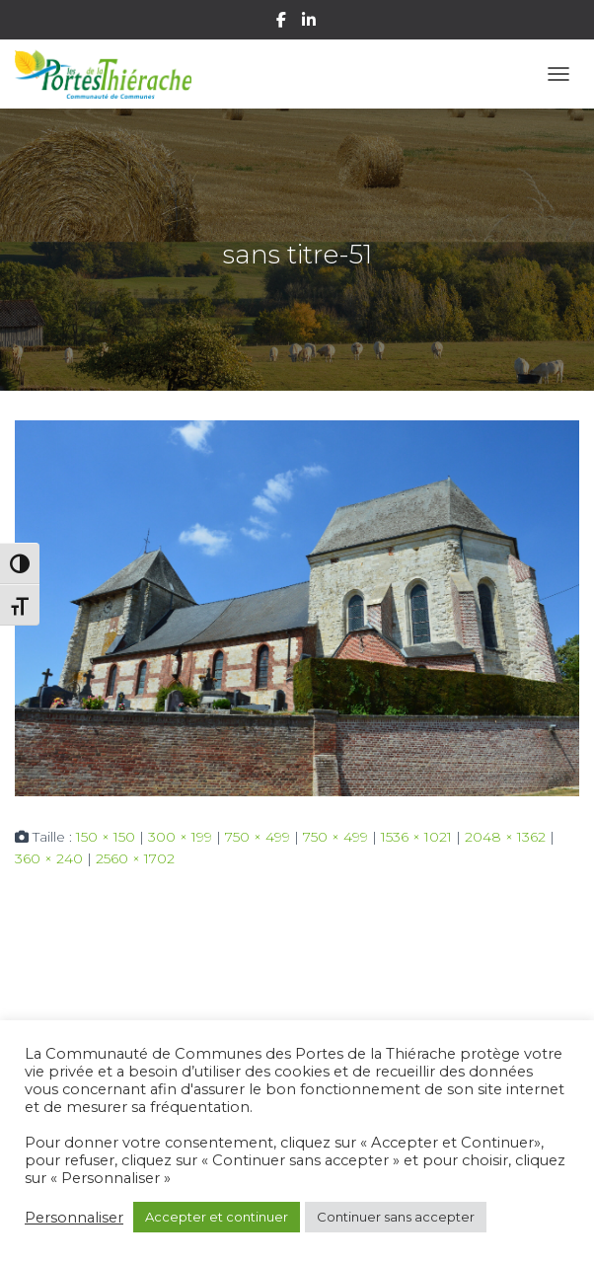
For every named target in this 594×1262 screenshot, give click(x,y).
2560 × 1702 (135, 858)
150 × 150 (105, 837)
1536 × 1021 (416, 837)
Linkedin (310, 22)
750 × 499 (257, 837)
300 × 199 (180, 837)
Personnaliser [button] (74, 1217)
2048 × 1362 (505, 837)
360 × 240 (49, 858)
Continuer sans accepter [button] (396, 1217)
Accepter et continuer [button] (216, 1217)
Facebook (282, 22)
